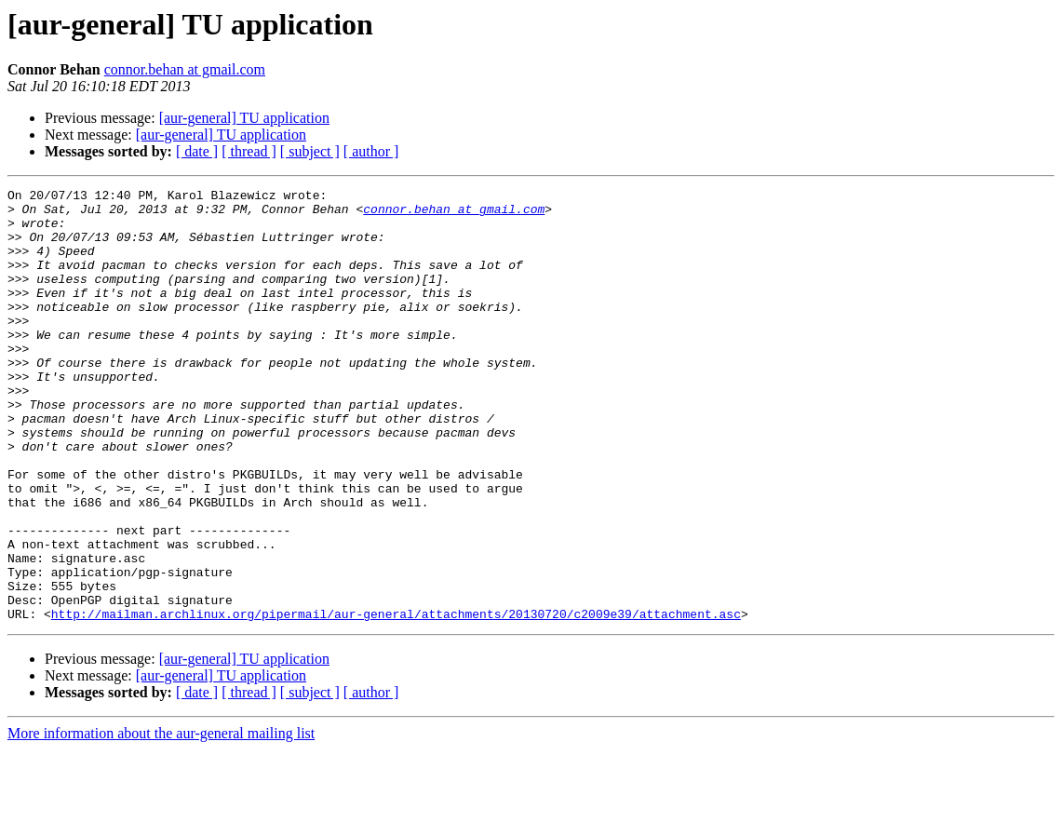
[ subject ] (310, 151)
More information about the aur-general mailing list (161, 820)
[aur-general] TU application (244, 118)
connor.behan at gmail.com (184, 69)
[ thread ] (249, 151)
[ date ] (197, 151)
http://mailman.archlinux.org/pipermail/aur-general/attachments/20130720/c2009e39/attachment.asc (396, 700)
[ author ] (371, 151)
